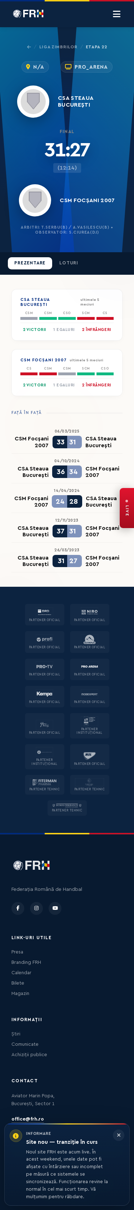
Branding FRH (26, 962)
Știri (15, 1033)
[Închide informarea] (118, 1135)
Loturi (68, 263)
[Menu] (117, 14)
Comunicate (25, 1044)
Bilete (17, 983)
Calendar (21, 972)
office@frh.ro (27, 1119)
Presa (17, 952)
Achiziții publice (29, 1054)
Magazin (20, 993)
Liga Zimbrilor (58, 47)
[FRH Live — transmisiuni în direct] (127, 508)
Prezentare (29, 263)
